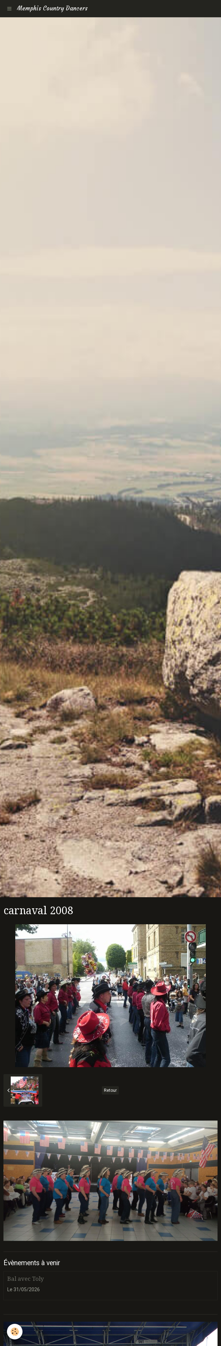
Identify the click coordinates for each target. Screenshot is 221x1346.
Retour (110, 1090)
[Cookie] (15, 1331)
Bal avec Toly (25, 1278)
